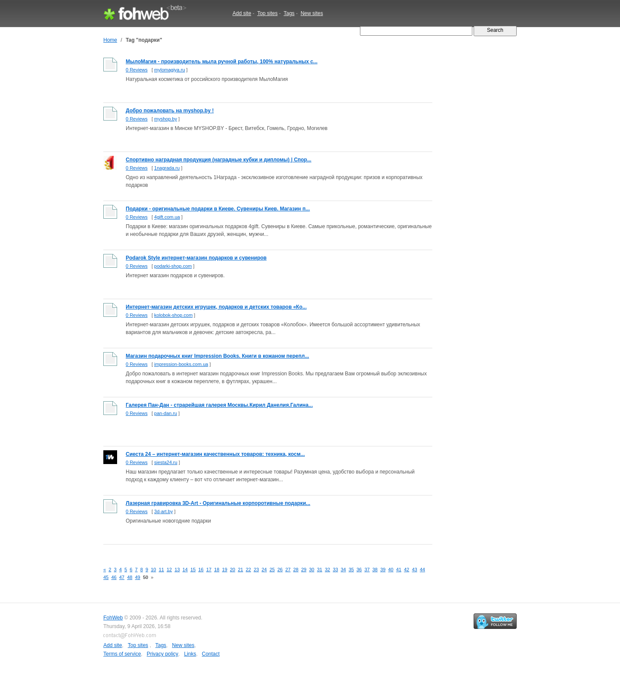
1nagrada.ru (167, 167)
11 (161, 569)
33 (335, 569)
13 (177, 569)
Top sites (267, 13)
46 (113, 577)
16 (201, 569)
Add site (241, 13)
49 (137, 577)
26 (279, 569)
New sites (312, 13)
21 (240, 569)
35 (351, 569)
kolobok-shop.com (173, 315)
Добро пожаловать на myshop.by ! (170, 111)
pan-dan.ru (165, 413)
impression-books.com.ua (181, 364)
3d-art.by (163, 511)
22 (248, 569)
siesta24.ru (165, 462)
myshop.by (165, 118)
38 (375, 569)
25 (272, 569)
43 (414, 569)
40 (391, 569)
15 (192, 569)
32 (327, 569)
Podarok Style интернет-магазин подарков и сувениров (196, 258)
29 (303, 569)
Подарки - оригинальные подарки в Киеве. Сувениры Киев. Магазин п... (218, 209)
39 (382, 569)
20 (232, 569)
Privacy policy (162, 654)
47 (121, 577)
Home (110, 40)
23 (256, 569)
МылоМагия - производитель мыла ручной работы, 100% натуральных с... (221, 62)
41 (398, 569)
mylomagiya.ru (169, 69)
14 (185, 569)
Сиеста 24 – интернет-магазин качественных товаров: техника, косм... (215, 454)
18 (216, 569)
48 (129, 577)
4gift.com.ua (167, 217)
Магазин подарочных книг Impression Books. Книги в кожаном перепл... (217, 356)
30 (311, 569)
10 (153, 569)
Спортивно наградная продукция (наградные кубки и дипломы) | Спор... (218, 160)
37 (366, 569)
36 (359, 569)
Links (190, 654)
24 (264, 569)
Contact (211, 654)
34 (343, 569)
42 (406, 569)
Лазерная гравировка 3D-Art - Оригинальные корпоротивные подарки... (218, 503)
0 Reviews (137, 69)
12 (169, 569)
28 (295, 569)
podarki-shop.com (173, 266)
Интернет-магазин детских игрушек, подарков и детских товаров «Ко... (216, 307)
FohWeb (113, 618)
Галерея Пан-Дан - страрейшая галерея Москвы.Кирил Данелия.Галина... (219, 405)
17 (208, 569)
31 (319, 569)
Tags (289, 13)
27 (288, 569)
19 (224, 569)
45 (105, 577)
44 (422, 569)
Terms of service (122, 654)
